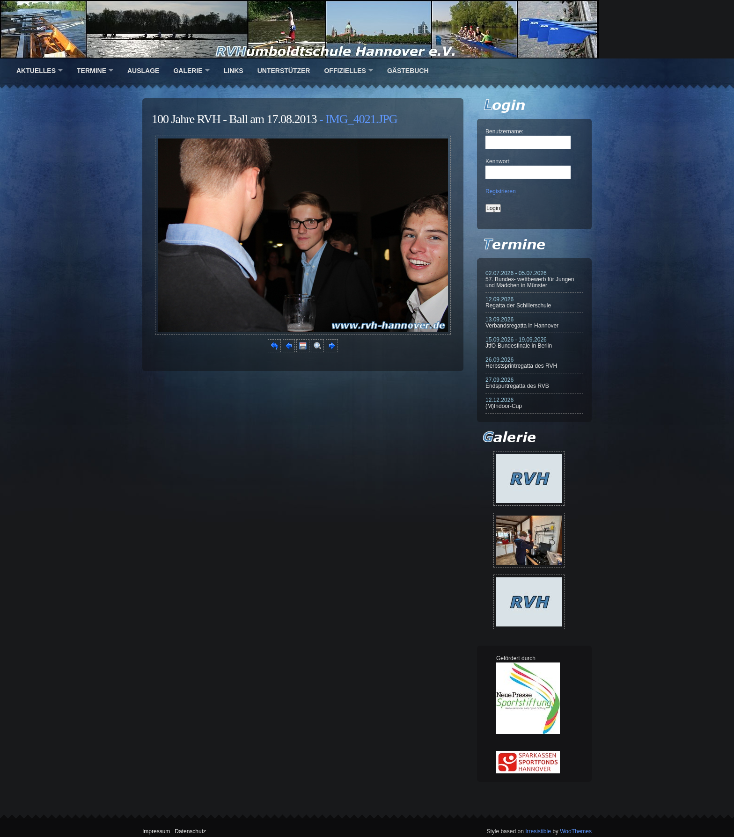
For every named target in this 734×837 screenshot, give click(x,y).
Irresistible (538, 831)
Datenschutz (190, 831)
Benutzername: (504, 131)
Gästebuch (408, 70)
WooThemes (576, 831)
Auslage (143, 70)
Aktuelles (36, 70)
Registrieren (500, 191)
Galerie (187, 70)
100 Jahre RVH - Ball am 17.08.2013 (234, 119)
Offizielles (345, 70)
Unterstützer (283, 70)
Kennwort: (498, 161)
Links (233, 70)
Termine (91, 70)
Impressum (156, 831)
